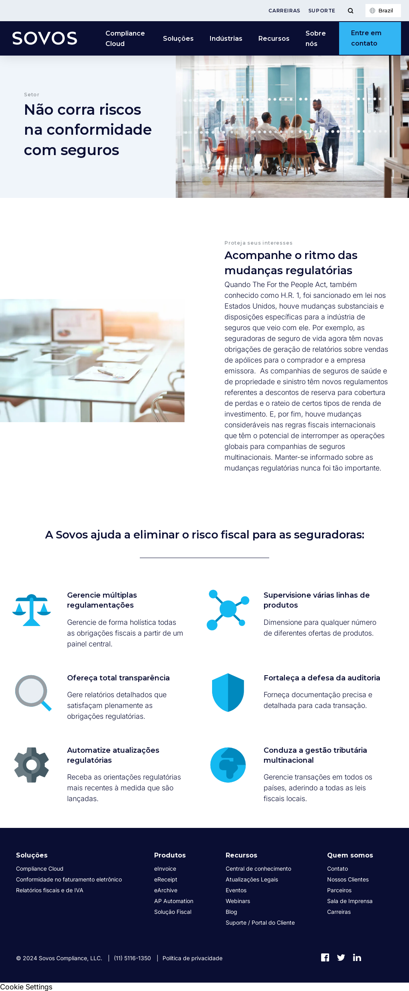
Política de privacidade (192, 958)
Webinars (238, 900)
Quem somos (350, 855)
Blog (231, 911)
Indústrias (226, 38)
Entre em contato (366, 38)
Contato (337, 868)
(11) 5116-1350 (132, 958)
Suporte (322, 11)
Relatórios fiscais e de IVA (49, 890)
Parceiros (339, 890)
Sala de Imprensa (350, 900)
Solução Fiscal (172, 911)
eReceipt (165, 879)
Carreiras (284, 11)
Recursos (274, 38)
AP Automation (173, 900)
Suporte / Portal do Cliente (260, 922)
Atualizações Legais (252, 879)
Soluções (178, 38)
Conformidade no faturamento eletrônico (69, 879)
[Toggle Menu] (350, 10)
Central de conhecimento (258, 868)
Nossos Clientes (348, 879)
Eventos (236, 890)
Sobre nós (316, 39)
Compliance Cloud (125, 39)
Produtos (170, 855)
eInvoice (165, 868)
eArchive (165, 890)
